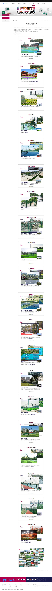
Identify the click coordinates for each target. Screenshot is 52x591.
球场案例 (16, 586)
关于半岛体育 (19, 3)
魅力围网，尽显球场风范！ (17, 570)
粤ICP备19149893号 (17, 589)
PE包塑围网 (10, 586)
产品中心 (24, 3)
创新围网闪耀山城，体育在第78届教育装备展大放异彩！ (41, 570)
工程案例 (29, 3)
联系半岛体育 (43, 3)
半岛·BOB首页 (13, 3)
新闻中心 (33, 3)
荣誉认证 (38, 3)
